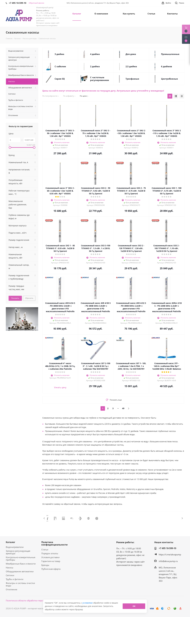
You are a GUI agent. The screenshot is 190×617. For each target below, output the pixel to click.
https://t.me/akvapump (170, 554)
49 (123, 408)
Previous (44, 518)
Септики (10, 575)
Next (182, 518)
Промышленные (170, 54)
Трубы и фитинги (14, 579)
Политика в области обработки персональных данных (34, 600)
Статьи (44, 549)
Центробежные (169, 78)
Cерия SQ (60, 78)
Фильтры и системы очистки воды (20, 584)
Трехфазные (132, 78)
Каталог (10, 542)
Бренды (45, 565)
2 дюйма (95, 66)
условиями (87, 602)
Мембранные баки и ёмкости (21, 563)
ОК (134, 606)
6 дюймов (166, 66)
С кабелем (60, 66)
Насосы (9, 567)
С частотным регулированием (99, 78)
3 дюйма (59, 54)
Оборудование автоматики (20, 571)
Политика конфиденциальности (54, 543)
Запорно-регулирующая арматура (18, 552)
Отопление (11, 589)
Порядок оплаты (49, 553)
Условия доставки (50, 557)
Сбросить (29, 298)
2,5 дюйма (131, 66)
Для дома (131, 54)
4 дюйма (95, 54)
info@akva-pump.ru (168, 561)
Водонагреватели (15, 547)
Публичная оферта (50, 569)
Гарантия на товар (50, 561)
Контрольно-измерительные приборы (20, 558)
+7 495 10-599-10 (167, 548)
